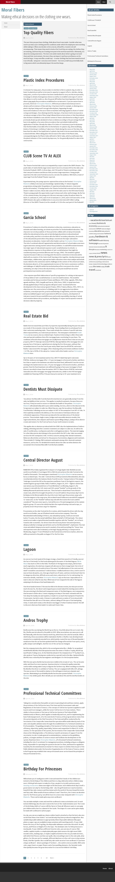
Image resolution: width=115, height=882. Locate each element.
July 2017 (92, 139)
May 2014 (92, 195)
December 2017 (94, 130)
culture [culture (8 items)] (98, 229)
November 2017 (94, 132)
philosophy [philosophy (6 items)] (102, 259)
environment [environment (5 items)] (100, 233)
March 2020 (93, 85)
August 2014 (93, 190)
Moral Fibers (10, 2)
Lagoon (29, 549)
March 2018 (93, 125)
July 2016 (92, 156)
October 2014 (93, 188)
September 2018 (94, 114)
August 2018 (93, 116)
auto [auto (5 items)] (90, 223)
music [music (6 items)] (98, 253)
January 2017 (93, 146)
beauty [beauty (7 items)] (94, 223)
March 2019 (93, 104)
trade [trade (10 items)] (107, 266)
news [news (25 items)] (104, 252)
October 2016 (93, 151)
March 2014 (93, 198)
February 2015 (93, 181)
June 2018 (92, 120)
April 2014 (92, 196)
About (104, 2)
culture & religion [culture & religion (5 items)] (106, 229)
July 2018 (92, 118)
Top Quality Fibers (39, 32)
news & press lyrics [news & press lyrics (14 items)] (98, 256)
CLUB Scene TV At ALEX (42, 156)
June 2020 (92, 80)
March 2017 (93, 142)
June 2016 (92, 158)
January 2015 (93, 183)
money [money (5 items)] (94, 253)
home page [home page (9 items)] (93, 243)
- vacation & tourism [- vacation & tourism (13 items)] (99, 220)
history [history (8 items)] (106, 240)
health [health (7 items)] (101, 240)
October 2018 (93, 113)
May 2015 (92, 179)
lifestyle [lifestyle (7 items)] (91, 249)
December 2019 (94, 90)
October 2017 (93, 134)
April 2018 (92, 123)
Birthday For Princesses (42, 769)
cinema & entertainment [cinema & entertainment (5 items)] (103, 226)
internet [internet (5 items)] (91, 247)
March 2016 (93, 163)
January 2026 (93, 74)
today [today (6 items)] (103, 266)
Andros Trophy (35, 620)
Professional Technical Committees (52, 693)
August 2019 (93, 97)
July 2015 (92, 177)
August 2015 (93, 176)
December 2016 (94, 148)
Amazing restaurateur (30, 785)
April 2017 (92, 141)
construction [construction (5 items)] (92, 229)
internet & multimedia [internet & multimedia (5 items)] (99, 247)
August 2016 (93, 155)
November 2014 (94, 186)
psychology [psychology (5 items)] (99, 261)
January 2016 (93, 167)
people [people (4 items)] (97, 259)
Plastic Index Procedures (43, 80)
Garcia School (34, 217)
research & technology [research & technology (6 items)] (100, 264)
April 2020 (92, 83)
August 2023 (93, 76)
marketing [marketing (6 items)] (103, 249)
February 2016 (93, 165)
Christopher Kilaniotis (44, 104)
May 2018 (92, 121)
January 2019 (93, 107)
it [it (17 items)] (106, 246)
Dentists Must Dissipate (42, 389)
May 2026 (92, 69)
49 (47, 858)
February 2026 (93, 73)
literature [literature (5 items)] (97, 249)
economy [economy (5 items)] (91, 231)
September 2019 (94, 95)
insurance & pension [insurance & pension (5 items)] (103, 243)
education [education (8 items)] (98, 231)
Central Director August (43, 460)
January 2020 (93, 88)
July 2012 (92, 202)
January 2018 (93, 128)
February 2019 (93, 106)
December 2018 (94, 109)
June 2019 (92, 99)
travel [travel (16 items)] (92, 269)
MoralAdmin (81, 38)
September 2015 (94, 174)
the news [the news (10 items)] (97, 266)
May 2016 (92, 160)
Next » (52, 858)
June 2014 (92, 193)
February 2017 (93, 144)
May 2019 (92, 101)
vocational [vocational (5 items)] (98, 270)
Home (98, 2)
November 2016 (94, 149)
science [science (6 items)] (109, 264)
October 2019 (93, 93)
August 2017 (93, 137)
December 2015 (94, 169)
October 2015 (93, 172)
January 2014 (93, 200)
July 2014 (92, 191)
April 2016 (92, 162)
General (26, 28)
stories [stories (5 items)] (91, 266)
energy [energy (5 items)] (95, 233)
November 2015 (94, 170)
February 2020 (93, 87)
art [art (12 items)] (110, 220)
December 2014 (94, 184)
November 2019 (94, 92)
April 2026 (92, 71)
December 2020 (94, 78)
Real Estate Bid (35, 316)
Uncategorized (33, 28)
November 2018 (94, 111)
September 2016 (94, 153)
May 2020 (92, 81)
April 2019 (92, 102)
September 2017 (94, 135)
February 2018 (93, 127)
